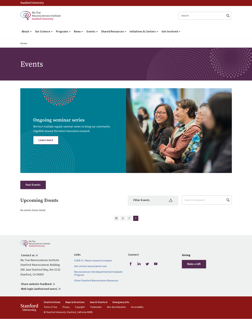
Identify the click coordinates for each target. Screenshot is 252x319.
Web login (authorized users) (39, 289)
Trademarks (96, 307)
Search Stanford (98, 302)
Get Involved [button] (171, 32)
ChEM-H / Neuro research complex (93, 260)
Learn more (46, 140)
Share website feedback (36, 284)
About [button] (27, 32)
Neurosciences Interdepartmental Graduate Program (98, 273)
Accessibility (137, 307)
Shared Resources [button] (114, 32)
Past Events (33, 185)
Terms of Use (50, 307)
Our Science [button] (44, 32)
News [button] (79, 32)
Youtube (155, 264)
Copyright (80, 307)
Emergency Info (121, 302)
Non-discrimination (116, 307)
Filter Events (153, 200)
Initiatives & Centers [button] (144, 32)
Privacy (66, 307)
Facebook (130, 264)
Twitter (147, 264)
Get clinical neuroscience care (90, 266)
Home (23, 43)
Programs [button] (63, 32)
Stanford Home (52, 302)
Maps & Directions (75, 302)
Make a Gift (194, 264)
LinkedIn (139, 264)
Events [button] (93, 32)
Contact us (28, 255)
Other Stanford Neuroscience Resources (96, 280)
